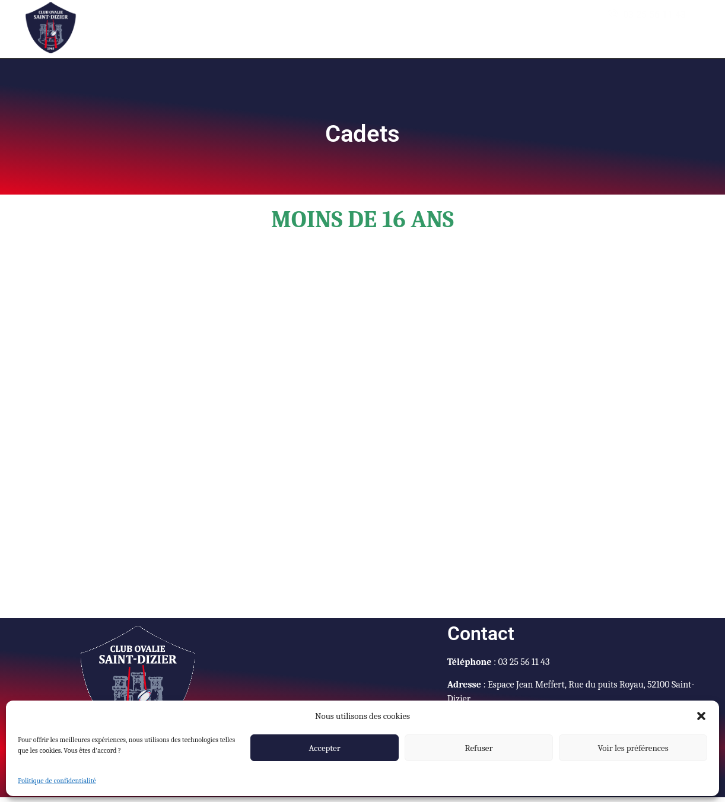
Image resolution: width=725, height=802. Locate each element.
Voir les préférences (632, 748)
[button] (701, 716)
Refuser (479, 748)
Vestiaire (407, 23)
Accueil (233, 23)
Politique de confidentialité (57, 780)
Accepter (324, 748)
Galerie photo (469, 23)
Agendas (289, 23)
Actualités (351, 23)
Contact (528, 23)
